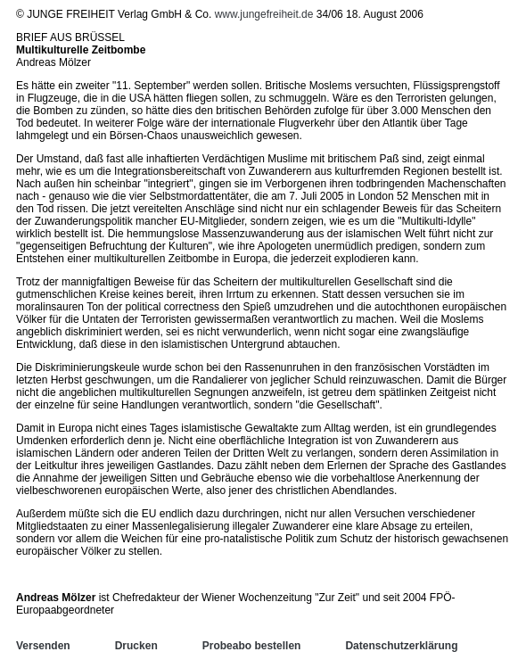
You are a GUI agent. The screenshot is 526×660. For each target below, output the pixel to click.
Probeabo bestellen (251, 645)
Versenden (43, 645)
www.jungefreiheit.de (264, 14)
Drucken (136, 645)
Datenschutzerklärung (401, 645)
